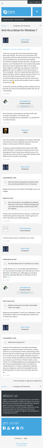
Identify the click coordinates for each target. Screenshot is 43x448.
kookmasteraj (25, 228)
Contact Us (18, 438)
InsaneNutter (25, 101)
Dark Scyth (25, 40)
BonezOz (25, 130)
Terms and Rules (21, 443)
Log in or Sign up (34, 2)
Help (25, 438)
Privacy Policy (21, 445)
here (8, 277)
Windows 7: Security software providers (17, 49)
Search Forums (8, 20)
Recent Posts (19, 20)
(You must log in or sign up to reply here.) (28, 381)
